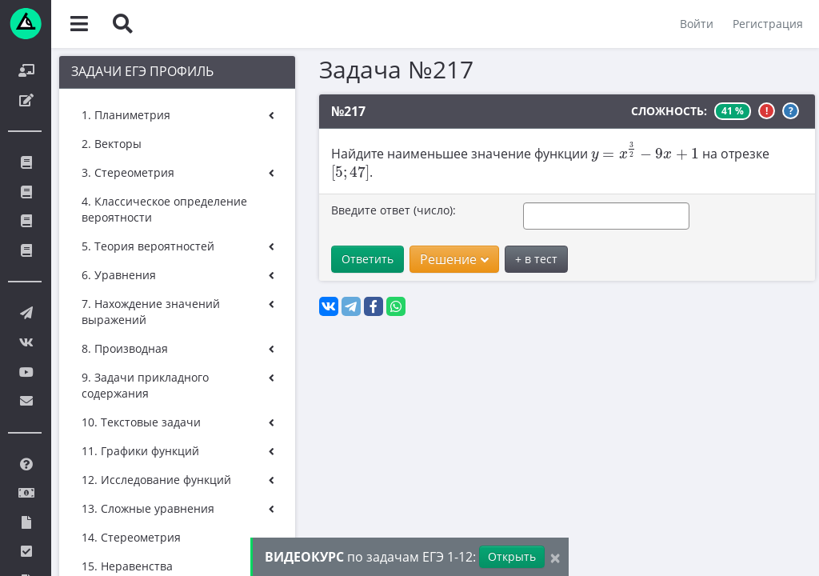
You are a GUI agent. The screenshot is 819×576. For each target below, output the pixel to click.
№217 (348, 111)
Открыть (512, 556)
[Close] (555, 557)
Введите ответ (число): (393, 210)
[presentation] (645, 151)
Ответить (368, 258)
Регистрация (768, 23)
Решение (454, 259)
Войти (696, 23)
